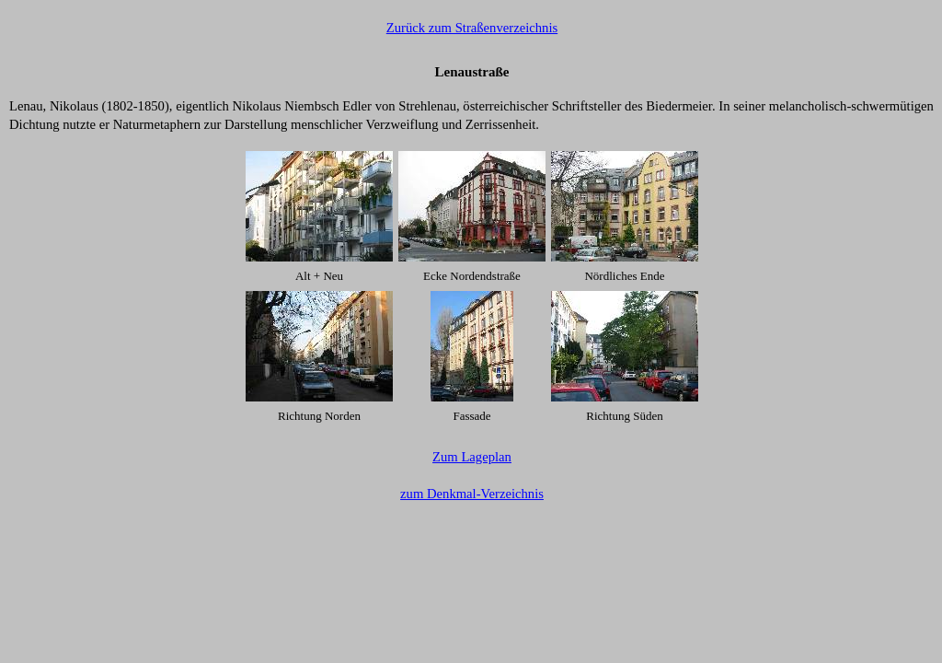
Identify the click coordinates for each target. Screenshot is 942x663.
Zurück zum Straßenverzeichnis (471, 27)
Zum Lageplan (471, 456)
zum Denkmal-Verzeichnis (472, 493)
